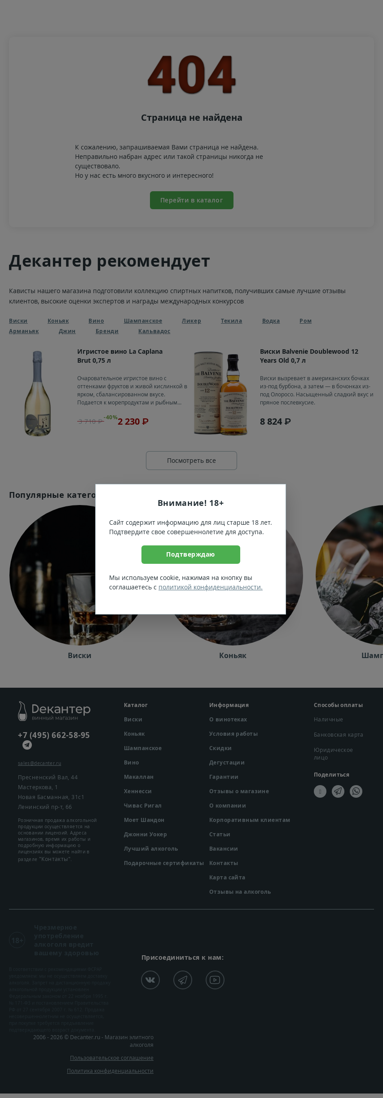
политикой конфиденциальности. (210, 587)
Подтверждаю (190, 554)
